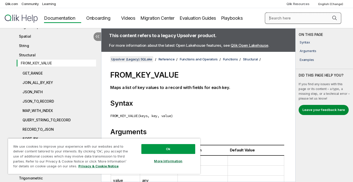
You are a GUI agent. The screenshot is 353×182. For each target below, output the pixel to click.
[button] (334, 17)
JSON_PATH (33, 92)
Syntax (305, 42)
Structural (27, 55)
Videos (128, 18)
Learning (49, 4)
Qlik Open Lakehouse (249, 45)
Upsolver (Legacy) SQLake (131, 59)
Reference (167, 59)
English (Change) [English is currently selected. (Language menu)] (331, 4)
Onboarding (98, 18)
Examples (307, 60)
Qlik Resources (298, 4)
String (24, 45)
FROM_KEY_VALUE (36, 63)
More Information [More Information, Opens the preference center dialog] (168, 161)
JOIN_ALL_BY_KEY (38, 82)
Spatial (25, 36)
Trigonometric (31, 178)
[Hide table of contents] (97, 36)
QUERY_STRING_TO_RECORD (47, 120)
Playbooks (232, 18)
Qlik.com (11, 4)
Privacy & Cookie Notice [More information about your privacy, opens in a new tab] (98, 166)
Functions (230, 59)
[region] (104, 156)
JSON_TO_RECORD (38, 101)
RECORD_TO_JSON (38, 129)
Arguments (308, 51)
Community (30, 4)
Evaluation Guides (198, 18)
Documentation (59, 18)
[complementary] (324, 105)
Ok (168, 149)
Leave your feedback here (323, 110)
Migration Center (157, 18)
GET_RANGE (33, 73)
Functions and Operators (199, 59)
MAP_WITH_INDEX (38, 110)
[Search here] (303, 18)
